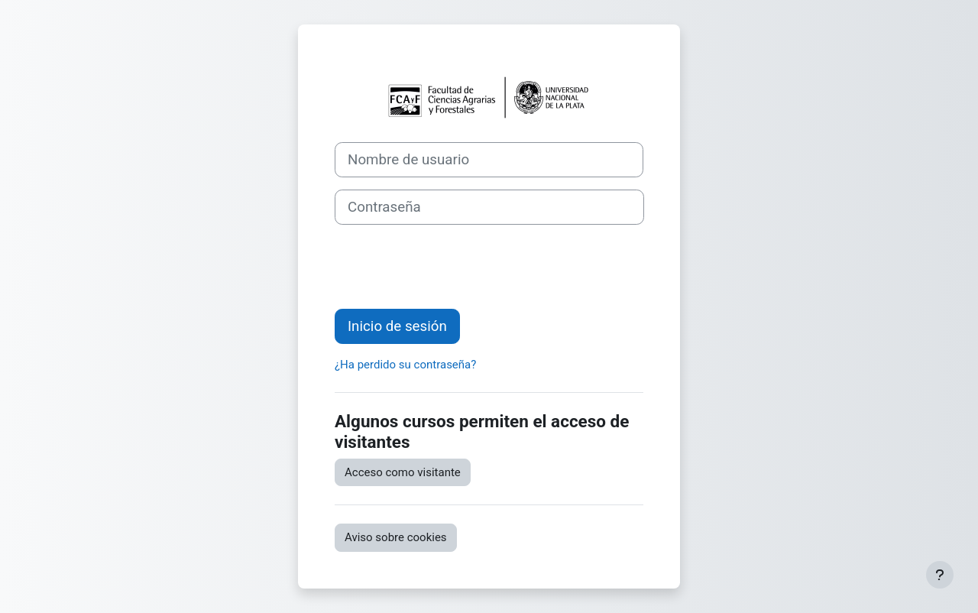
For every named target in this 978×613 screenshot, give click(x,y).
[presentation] (451, 267)
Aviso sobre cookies (396, 537)
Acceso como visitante (403, 472)
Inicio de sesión (397, 326)
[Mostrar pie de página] (940, 575)
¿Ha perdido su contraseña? (405, 364)
